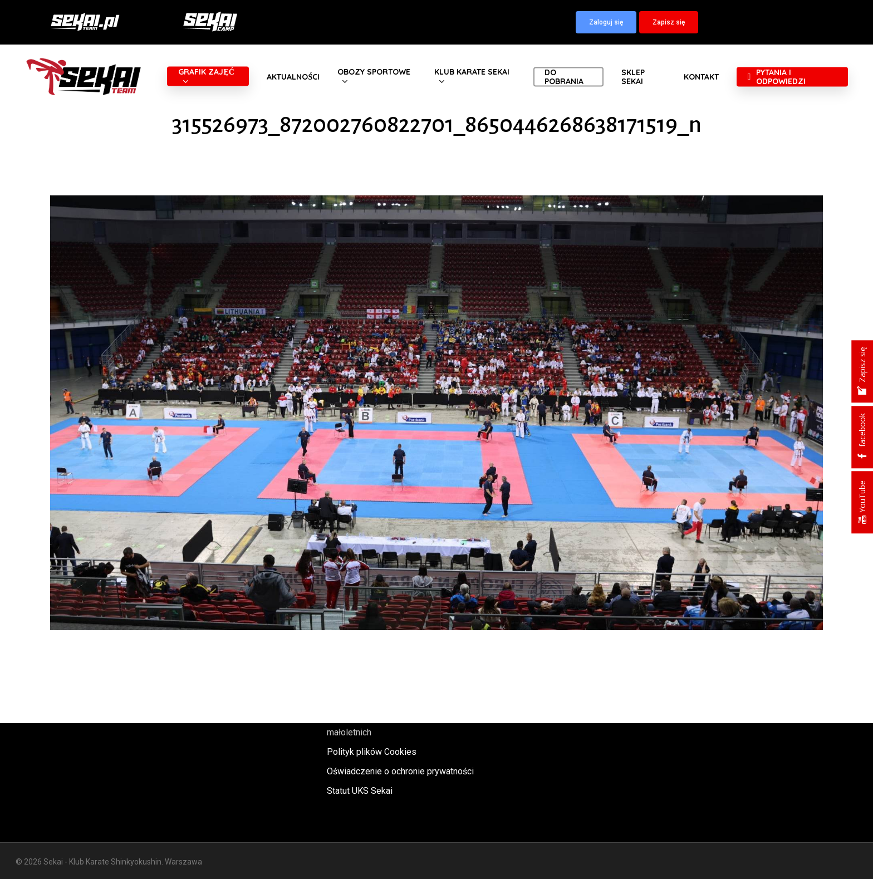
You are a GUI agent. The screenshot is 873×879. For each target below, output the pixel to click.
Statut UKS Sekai (360, 790)
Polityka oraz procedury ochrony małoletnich (389, 725)
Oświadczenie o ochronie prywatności (400, 771)
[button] (606, 22)
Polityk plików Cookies (371, 752)
